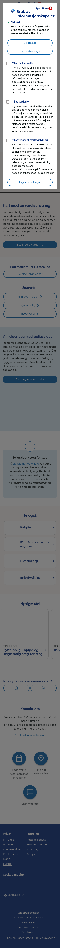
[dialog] (30, 96)
